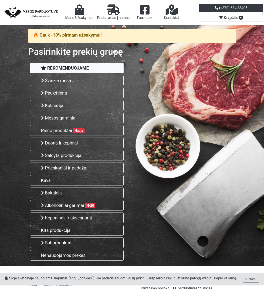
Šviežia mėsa (56, 80)
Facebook (144, 12)
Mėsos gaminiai (59, 118)
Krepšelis (233, 18)
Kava (46, 180)
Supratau (251, 279)
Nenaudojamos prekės (63, 255)
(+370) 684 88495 (231, 8)
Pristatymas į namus (113, 12)
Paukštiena (54, 93)
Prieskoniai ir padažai (64, 168)
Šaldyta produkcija (61, 155)
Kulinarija (52, 105)
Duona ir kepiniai (59, 143)
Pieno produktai (63, 130)
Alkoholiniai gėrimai (68, 205)
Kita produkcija (56, 230)
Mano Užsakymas (79, 12)
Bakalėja (51, 193)
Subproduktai (56, 243)
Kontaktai (171, 12)
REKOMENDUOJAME (65, 68)
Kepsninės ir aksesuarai (66, 218)
